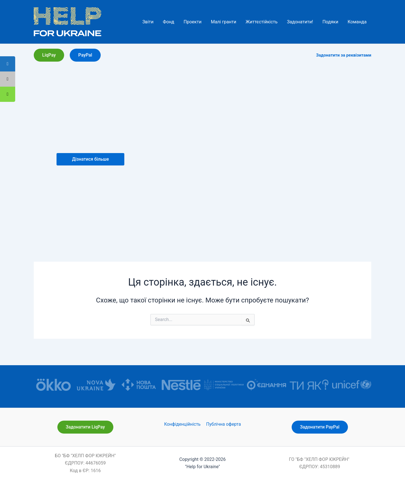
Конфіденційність (182, 424)
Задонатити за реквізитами (343, 55)
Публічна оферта (223, 424)
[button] (49, 55)
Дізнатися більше (90, 159)
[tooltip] (7, 94)
